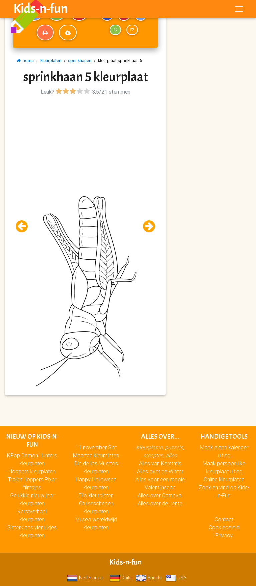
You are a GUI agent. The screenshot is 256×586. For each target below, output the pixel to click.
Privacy (224, 535)
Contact (224, 519)
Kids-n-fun (40, 10)
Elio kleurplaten (96, 495)
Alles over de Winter (160, 471)
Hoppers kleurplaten (32, 471)
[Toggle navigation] (239, 10)
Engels (148, 578)
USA (175, 578)
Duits (120, 578)
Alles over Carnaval (160, 495)
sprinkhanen (79, 60)
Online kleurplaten (224, 479)
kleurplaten (50, 60)
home (25, 60)
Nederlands (85, 578)
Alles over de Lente (160, 503)
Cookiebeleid (224, 527)
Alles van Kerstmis (160, 463)
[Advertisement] (85, 143)
